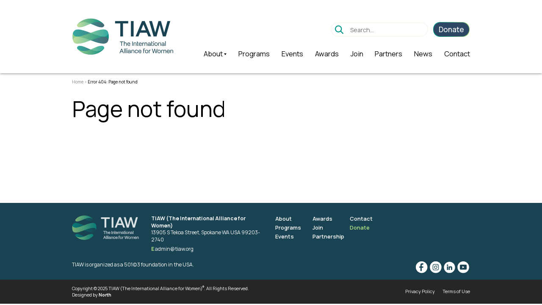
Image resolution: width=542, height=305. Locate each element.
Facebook (422, 267)
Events (284, 236)
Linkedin (449, 267)
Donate (360, 227)
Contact (361, 218)
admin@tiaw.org (174, 248)
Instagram (436, 267)
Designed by (91, 294)
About (283, 218)
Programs (288, 227)
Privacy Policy (420, 291)
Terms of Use (456, 291)
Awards (322, 218)
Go (339, 29)
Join (317, 227)
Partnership (328, 236)
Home (77, 82)
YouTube (463, 267)
